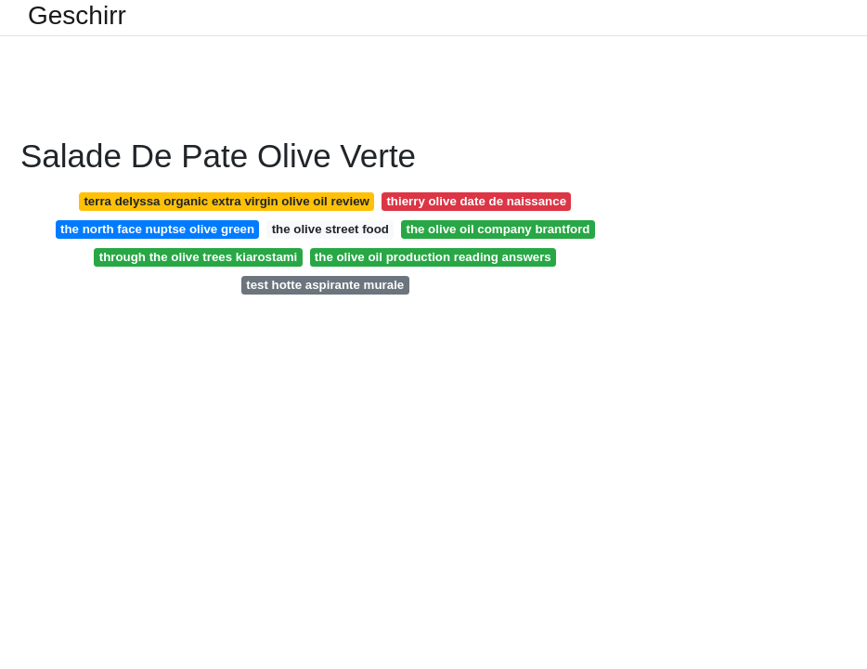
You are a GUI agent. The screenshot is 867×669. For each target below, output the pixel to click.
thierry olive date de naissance (476, 201)
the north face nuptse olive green (157, 229)
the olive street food (330, 229)
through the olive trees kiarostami (198, 257)
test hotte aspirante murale (325, 285)
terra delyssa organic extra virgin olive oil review (226, 201)
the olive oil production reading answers (433, 257)
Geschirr (77, 16)
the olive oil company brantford (497, 229)
